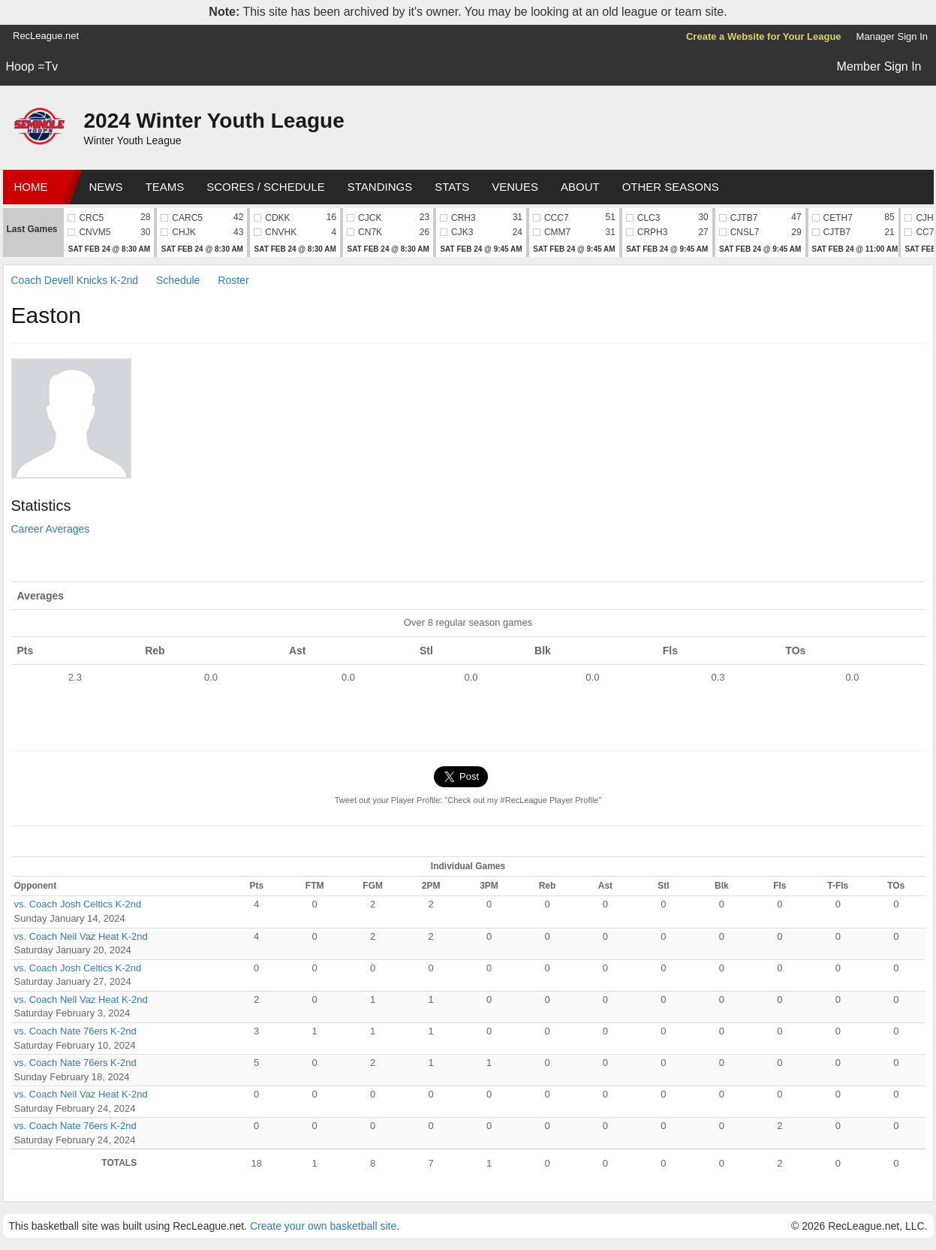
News (106, 186)
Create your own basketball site (323, 1226)
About (580, 186)
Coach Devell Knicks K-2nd (75, 280)
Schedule (178, 280)
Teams (165, 186)
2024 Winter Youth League (214, 120)
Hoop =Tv (32, 66)
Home (31, 186)
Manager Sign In (892, 36)
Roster (233, 280)
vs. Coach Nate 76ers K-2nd (75, 1031)
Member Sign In (879, 66)
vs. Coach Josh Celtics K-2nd (78, 904)
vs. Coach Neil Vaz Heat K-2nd (81, 936)
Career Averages (50, 529)
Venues (515, 186)
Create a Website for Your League (763, 36)
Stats (452, 186)
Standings (380, 186)
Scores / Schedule (265, 186)
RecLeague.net (46, 35)
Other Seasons (670, 186)
